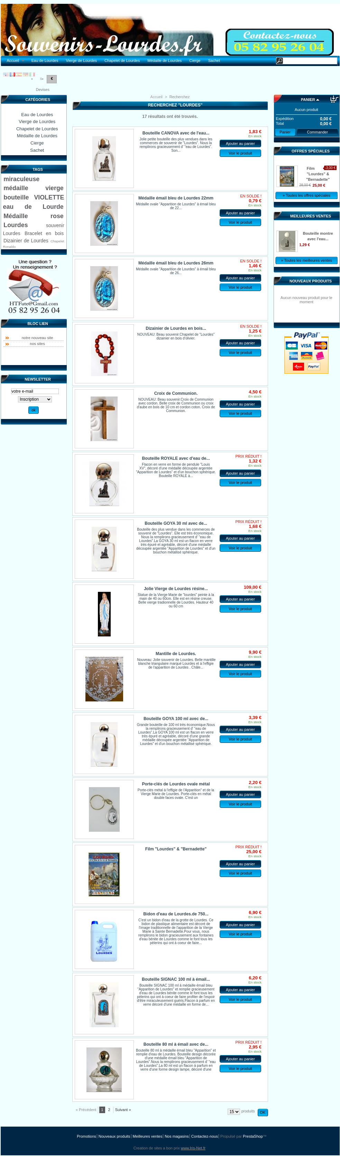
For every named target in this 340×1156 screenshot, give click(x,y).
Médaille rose (33, 216)
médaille (15, 188)
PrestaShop (253, 1136)
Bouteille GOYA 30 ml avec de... (176, 523)
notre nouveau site (37, 338)
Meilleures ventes (310, 216)
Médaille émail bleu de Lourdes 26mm (175, 263)
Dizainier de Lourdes (25, 240)
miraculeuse (21, 179)
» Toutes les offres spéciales (306, 195)
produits (248, 1111)
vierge (54, 188)
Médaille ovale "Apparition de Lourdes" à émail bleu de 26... (176, 271)
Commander (317, 132)
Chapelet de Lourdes (122, 60)
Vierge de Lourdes (81, 60)
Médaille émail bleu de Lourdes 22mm (175, 198)
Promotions (86, 1136)
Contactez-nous (204, 1136)
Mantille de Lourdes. (176, 653)
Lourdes (15, 225)
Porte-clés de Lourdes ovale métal (176, 784)
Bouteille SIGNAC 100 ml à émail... (176, 979)
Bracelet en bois (44, 233)
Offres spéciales (311, 151)
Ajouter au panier (240, 143)
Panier (308, 99)
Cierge (194, 60)
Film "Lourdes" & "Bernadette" (176, 849)
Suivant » (123, 1110)
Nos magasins (177, 1136)
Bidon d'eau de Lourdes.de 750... (175, 914)
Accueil (14, 60)
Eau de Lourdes (44, 60)
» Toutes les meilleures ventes (306, 260)
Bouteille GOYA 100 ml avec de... (176, 718)
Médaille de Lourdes (164, 60)
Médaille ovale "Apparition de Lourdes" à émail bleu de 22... (176, 206)
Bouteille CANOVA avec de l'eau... (176, 133)
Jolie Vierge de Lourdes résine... (176, 588)
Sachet (214, 60)
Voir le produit (240, 153)
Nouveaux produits (311, 281)
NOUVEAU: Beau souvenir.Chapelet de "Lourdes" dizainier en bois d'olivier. (176, 336)
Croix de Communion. (176, 393)
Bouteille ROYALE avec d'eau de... (176, 458)
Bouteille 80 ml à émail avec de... (176, 1044)
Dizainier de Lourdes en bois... (176, 328)
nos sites (37, 344)
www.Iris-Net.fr (193, 1148)
